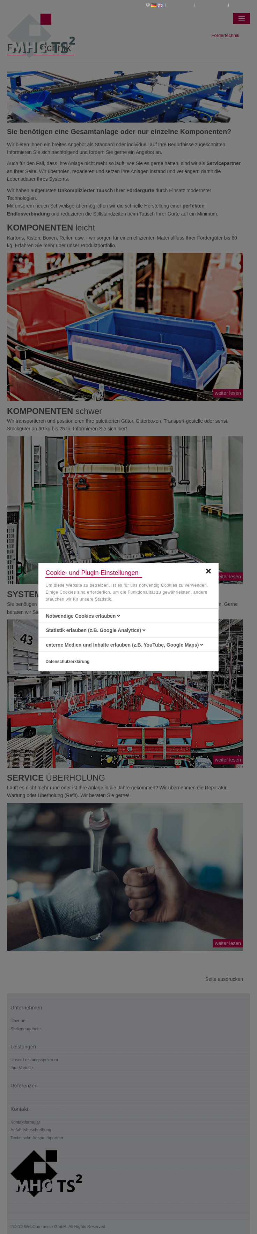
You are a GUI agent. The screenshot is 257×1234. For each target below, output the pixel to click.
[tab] (128, 616)
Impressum (180, 4)
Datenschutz (212, 4)
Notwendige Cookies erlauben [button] (83, 616)
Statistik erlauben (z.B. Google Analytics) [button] (95, 630)
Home (239, 4)
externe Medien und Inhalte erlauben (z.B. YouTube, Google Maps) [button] (124, 645)
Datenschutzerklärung (67, 661)
